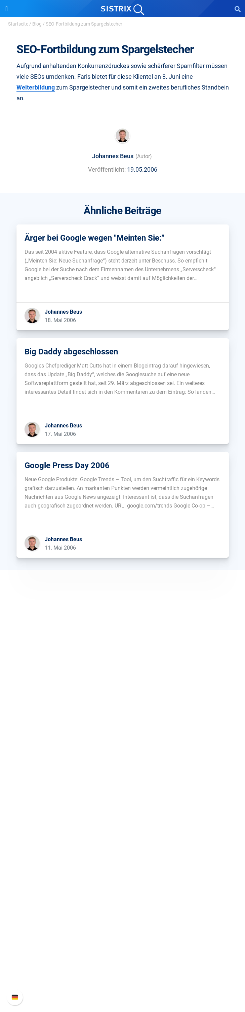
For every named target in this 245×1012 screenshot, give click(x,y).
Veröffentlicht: (107, 169)
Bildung (123, 708)
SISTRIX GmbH (123, 673)
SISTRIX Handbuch (122, 939)
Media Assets (122, 905)
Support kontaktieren (122, 971)
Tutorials (122, 883)
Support (122, 926)
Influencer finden (122, 796)
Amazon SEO (122, 785)
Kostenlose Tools (122, 873)
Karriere (123, 697)
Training (122, 840)
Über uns (122, 686)
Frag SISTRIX (122, 830)
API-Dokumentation (122, 960)
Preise (122, 763)
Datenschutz (122, 719)
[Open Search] (237, 8)
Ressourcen (122, 817)
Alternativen (123, 894)
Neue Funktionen (122, 950)
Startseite (18, 24)
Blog (37, 24)
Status (122, 982)
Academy (123, 851)
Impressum (122, 729)
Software (122, 750)
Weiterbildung (35, 87)
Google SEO (123, 774)
